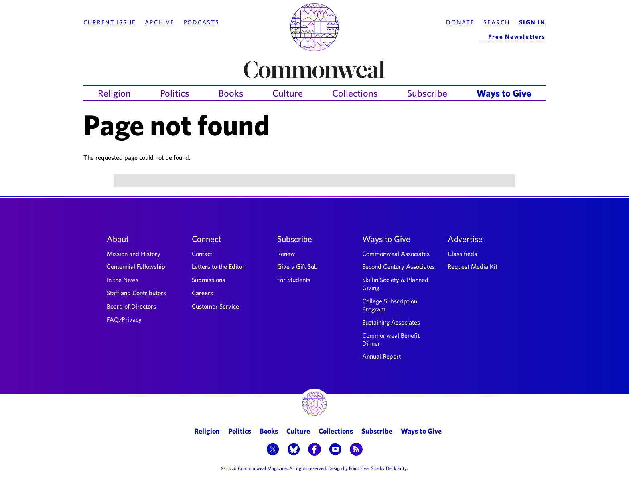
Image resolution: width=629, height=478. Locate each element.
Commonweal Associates (396, 253)
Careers (202, 292)
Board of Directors (131, 306)
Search (496, 22)
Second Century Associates (398, 266)
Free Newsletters (517, 36)
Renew (286, 253)
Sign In (532, 22)
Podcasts (201, 22)
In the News (122, 279)
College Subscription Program (389, 305)
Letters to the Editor (218, 266)
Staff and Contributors (136, 292)
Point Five (359, 468)
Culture (287, 93)
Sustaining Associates (391, 322)
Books (231, 93)
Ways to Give (504, 93)
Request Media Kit (472, 266)
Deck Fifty (396, 468)
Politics (174, 93)
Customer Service (215, 306)
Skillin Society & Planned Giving (395, 283)
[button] (272, 450)
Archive (159, 22)
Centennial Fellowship (136, 266)
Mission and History (133, 253)
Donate (460, 22)
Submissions (208, 279)
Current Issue (109, 22)
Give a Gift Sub (297, 266)
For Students (293, 279)
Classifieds (462, 253)
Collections (355, 93)
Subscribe (427, 93)
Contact (202, 253)
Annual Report (381, 356)
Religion (114, 93)
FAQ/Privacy (124, 319)
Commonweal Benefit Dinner (391, 339)
